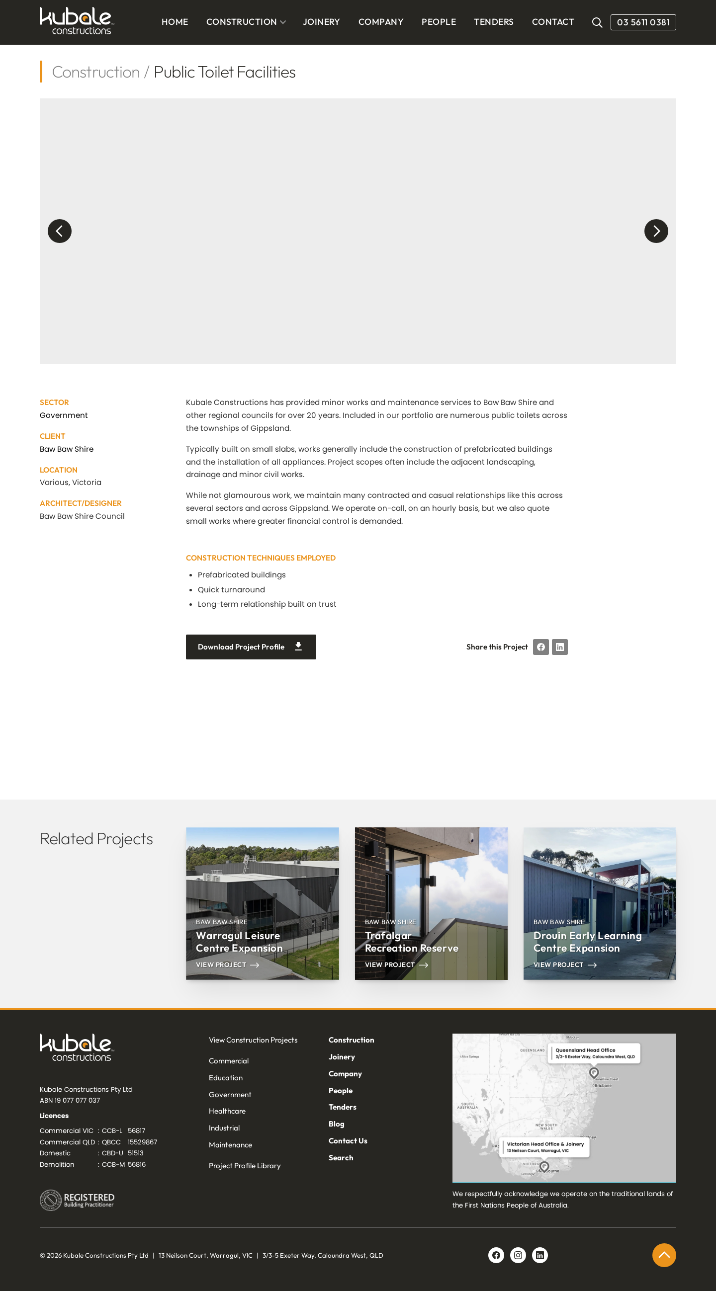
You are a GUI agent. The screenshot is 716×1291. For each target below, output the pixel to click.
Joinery (342, 1056)
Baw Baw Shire (66, 449)
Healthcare (227, 1111)
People (341, 1090)
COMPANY (381, 21)
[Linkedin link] (518, 1255)
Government (64, 415)
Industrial (224, 1127)
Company (345, 1073)
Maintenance (230, 1144)
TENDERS (494, 21)
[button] (246, 22)
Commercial (229, 1060)
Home (175, 21)
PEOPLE (439, 21)
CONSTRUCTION (241, 21)
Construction (96, 71)
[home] (77, 22)
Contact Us (348, 1140)
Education (226, 1077)
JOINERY (322, 21)
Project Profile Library (245, 1165)
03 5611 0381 (643, 22)
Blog (337, 1124)
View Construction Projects (253, 1040)
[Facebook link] (496, 1255)
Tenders (343, 1107)
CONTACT (553, 21)
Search (341, 1157)
